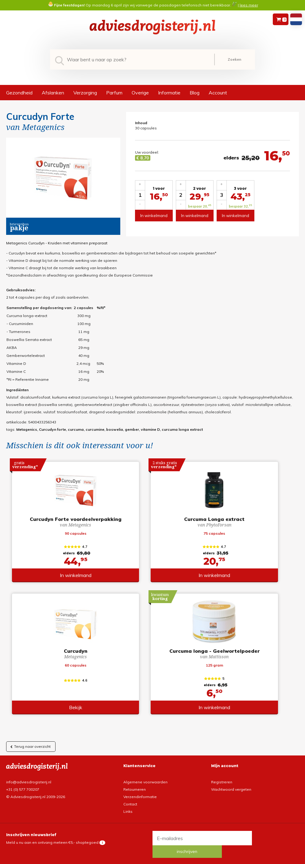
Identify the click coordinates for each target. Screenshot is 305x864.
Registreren (221, 781)
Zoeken (234, 59)
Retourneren (134, 788)
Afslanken (53, 93)
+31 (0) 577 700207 (22, 788)
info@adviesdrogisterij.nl (28, 781)
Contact (130, 803)
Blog (194, 93)
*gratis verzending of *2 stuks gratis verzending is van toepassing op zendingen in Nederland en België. (152, 858)
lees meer (249, 5)
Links (128, 811)
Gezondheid (19, 93)
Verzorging (85, 93)
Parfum (114, 93)
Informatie (169, 93)
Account (218, 93)
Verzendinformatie (140, 796)
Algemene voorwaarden (145, 781)
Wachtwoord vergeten (231, 788)
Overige (140, 93)
